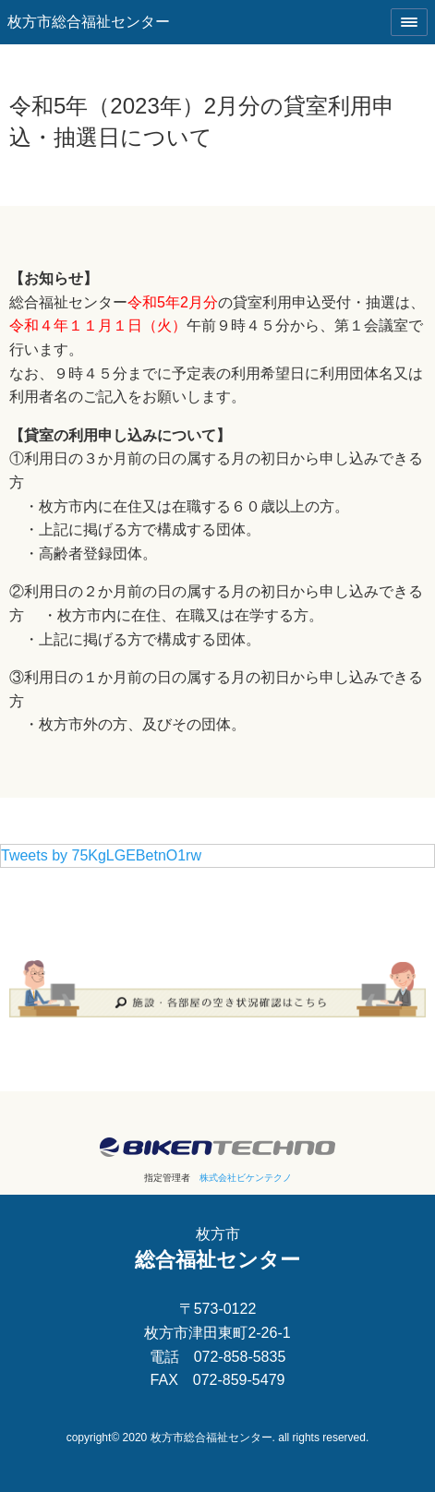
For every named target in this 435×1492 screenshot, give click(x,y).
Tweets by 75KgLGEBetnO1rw (101, 855)
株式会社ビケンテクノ (245, 1178)
